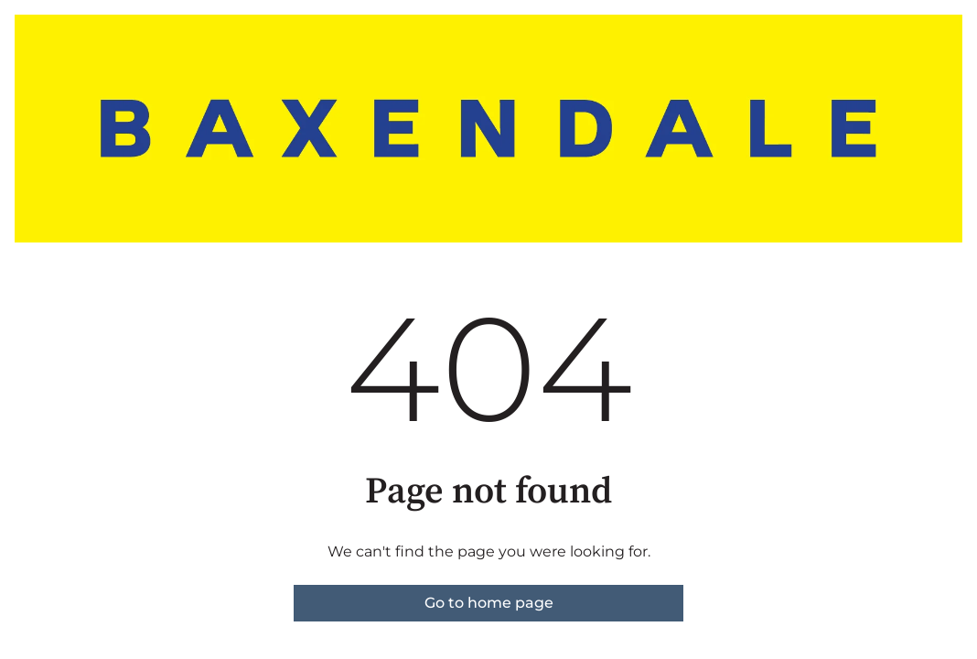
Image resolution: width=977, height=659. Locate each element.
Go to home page (488, 602)
